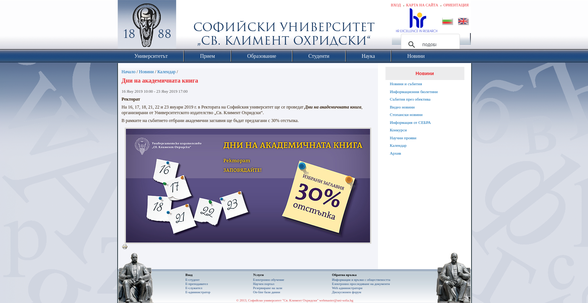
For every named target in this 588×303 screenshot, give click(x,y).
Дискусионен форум (346, 292)
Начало (129, 71)
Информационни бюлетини (414, 91)
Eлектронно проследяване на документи (361, 284)
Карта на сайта (422, 5)
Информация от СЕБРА (410, 122)
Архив (395, 153)
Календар (166, 71)
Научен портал (263, 284)
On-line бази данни (266, 292)
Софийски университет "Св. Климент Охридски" (189, 26)
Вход (396, 5)
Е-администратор (198, 292)
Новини (146, 71)
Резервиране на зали (268, 288)
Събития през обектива (410, 99)
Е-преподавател (197, 284)
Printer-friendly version (127, 247)
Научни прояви (403, 138)
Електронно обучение (268, 280)
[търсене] (429, 44)
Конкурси (398, 130)
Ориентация (456, 5)
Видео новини (402, 107)
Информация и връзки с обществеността (361, 280)
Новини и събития (406, 83)
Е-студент (193, 280)
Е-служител (194, 288)
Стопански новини (406, 114)
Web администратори (347, 288)
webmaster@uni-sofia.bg (336, 300)
